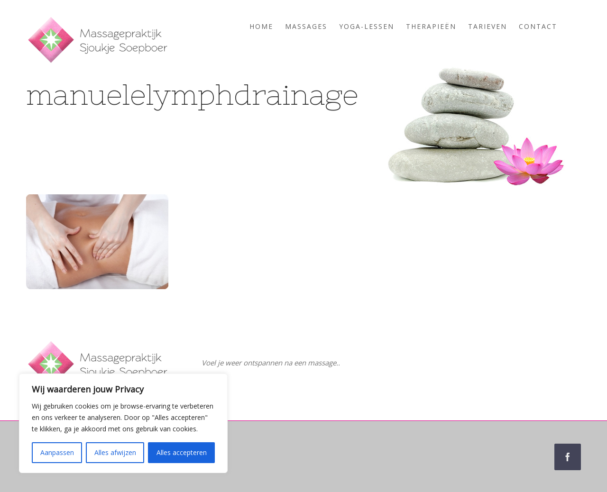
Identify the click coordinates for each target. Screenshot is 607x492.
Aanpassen (57, 452)
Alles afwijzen (115, 452)
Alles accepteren (181, 452)
